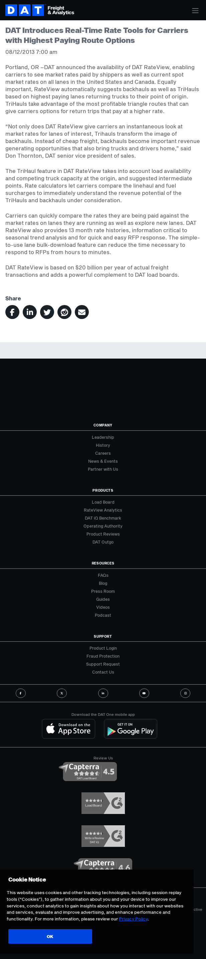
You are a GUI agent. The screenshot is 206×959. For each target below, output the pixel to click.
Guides (103, 599)
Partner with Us (103, 469)
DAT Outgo (103, 542)
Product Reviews (103, 534)
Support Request (103, 664)
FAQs (103, 575)
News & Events (103, 461)
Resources (103, 563)
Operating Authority (103, 526)
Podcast (103, 615)
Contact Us (103, 672)
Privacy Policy (133, 918)
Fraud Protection (103, 656)
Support (103, 636)
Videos (103, 607)
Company (103, 425)
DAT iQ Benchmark (103, 518)
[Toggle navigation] (195, 10)
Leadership (103, 437)
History (103, 445)
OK (48, 936)
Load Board (103, 502)
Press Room (103, 591)
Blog (103, 583)
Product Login (103, 648)
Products (102, 490)
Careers (103, 453)
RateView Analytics (103, 510)
